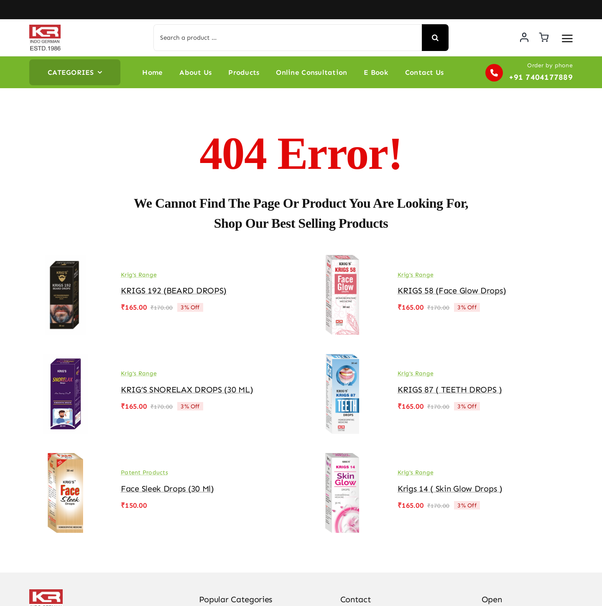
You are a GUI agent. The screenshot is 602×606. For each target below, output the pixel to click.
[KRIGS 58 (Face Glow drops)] (342, 261)
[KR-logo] (45, 28)
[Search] (435, 37)
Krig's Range (139, 274)
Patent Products (144, 472)
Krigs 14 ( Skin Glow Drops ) (450, 489)
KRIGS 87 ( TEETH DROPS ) (450, 389)
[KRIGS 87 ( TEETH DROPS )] (342, 360)
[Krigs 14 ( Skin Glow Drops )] (342, 459)
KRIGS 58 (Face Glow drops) (452, 290)
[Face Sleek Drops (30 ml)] (65, 459)
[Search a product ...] (287, 37)
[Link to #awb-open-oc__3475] (567, 38)
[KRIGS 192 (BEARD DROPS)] (65, 261)
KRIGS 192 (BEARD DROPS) (174, 290)
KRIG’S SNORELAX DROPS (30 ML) (187, 389)
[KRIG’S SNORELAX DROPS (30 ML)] (65, 360)
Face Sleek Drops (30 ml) (167, 489)
